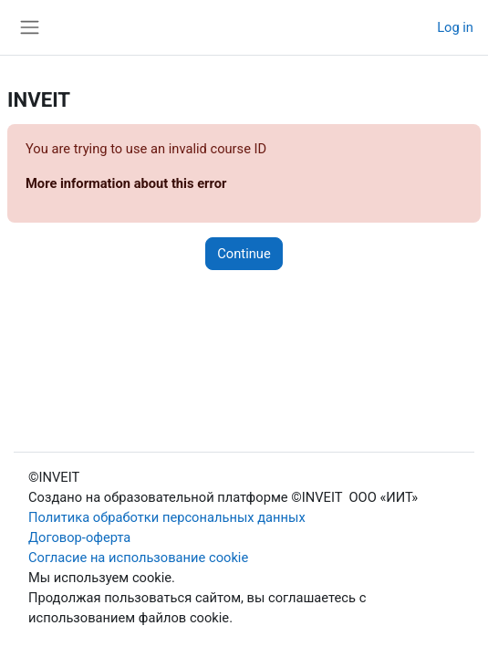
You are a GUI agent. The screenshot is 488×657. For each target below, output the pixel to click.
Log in (455, 27)
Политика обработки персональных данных (167, 517)
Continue (243, 253)
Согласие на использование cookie (138, 557)
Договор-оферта (79, 537)
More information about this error (126, 183)
